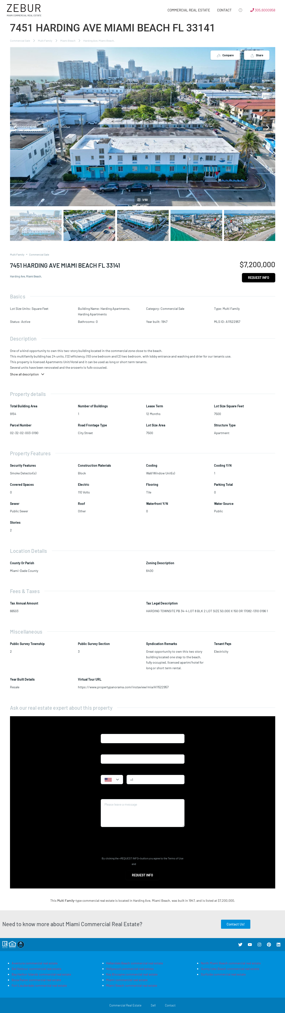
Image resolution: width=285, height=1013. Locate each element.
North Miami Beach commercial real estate (231, 963)
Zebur (24, 7)
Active (25, 322)
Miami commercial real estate (127, 980)
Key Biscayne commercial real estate (132, 974)
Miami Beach (67, 40)
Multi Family (45, 40)
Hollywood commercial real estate (130, 969)
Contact (224, 10)
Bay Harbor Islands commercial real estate (41, 974)
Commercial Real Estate (189, 10)
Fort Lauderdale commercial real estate (39, 985)
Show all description (27, 374)
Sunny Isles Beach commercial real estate (230, 969)
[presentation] (136, 842)
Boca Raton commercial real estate (36, 980)
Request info (258, 278)
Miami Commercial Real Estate (24, 15)
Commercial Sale (20, 40)
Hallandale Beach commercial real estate (134, 963)
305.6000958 (262, 10)
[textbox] (112, 779)
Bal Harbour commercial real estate (36, 969)
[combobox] (112, 779)
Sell (153, 1005)
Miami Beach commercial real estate (131, 985)
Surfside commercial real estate (223, 974)
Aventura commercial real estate (34, 963)
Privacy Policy (145, 863)
